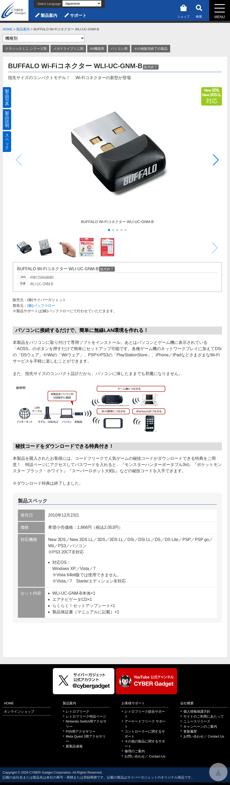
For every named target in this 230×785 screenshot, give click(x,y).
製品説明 (7, 119)
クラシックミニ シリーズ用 (26, 49)
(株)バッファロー (41, 305)
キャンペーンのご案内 (200, 726)
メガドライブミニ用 (68, 49)
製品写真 (7, 97)
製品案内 (49, 15)
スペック (7, 141)
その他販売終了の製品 (151, 49)
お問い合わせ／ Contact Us (145, 756)
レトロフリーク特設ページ (86, 716)
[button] (215, 160)
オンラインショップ (19, 711)
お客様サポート (133, 703)
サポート (78, 15)
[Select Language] (81, 3)
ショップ (183, 10)
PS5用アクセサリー (81, 731)
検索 (199, 10)
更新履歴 (190, 731)
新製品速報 (74, 746)
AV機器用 (97, 49)
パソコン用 (119, 49)
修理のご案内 (135, 751)
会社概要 (187, 703)
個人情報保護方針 (196, 711)
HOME (7, 29)
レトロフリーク (77, 711)
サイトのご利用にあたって (203, 716)
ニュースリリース (196, 721)
